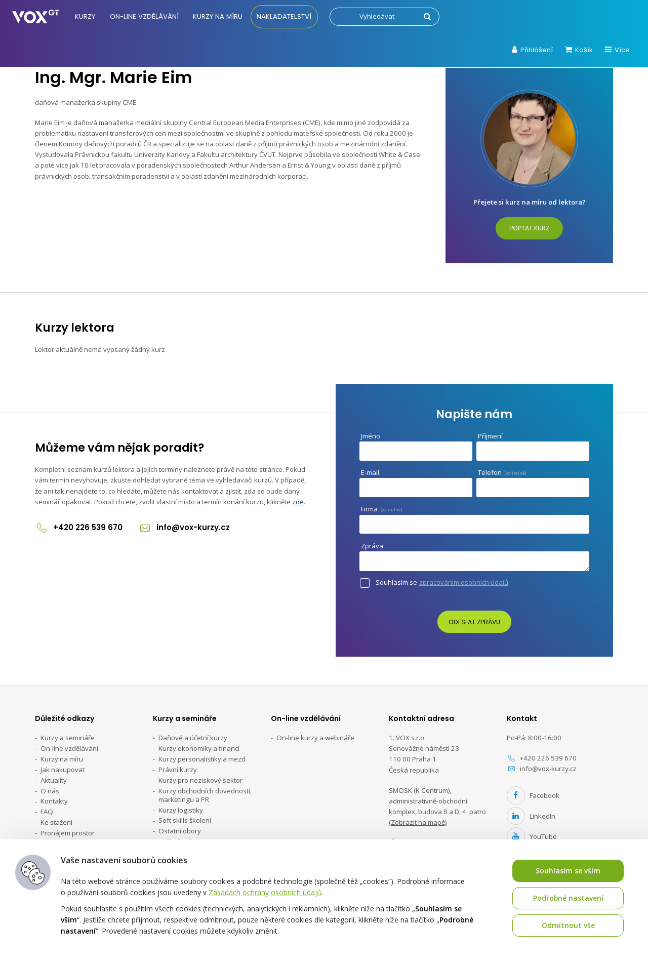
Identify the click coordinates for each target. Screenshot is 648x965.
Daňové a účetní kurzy (192, 737)
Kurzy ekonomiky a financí (198, 748)
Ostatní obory (179, 831)
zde (298, 501)
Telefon (502, 472)
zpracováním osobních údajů (463, 582)
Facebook (533, 795)
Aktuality (53, 780)
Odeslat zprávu (474, 622)
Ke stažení (56, 822)
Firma (381, 508)
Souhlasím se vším (568, 870)
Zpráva (374, 546)
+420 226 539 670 (79, 527)
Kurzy (85, 16)
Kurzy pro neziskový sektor (200, 780)
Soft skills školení (184, 820)
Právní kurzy (177, 769)
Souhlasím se (444, 582)
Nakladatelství (284, 16)
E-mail (372, 472)
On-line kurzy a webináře (315, 737)
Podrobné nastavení (568, 898)
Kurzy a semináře (67, 737)
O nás (49, 790)
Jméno (370, 435)
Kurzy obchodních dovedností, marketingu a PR (205, 795)
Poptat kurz (529, 228)
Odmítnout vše (568, 925)
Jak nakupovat (62, 769)
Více (617, 50)
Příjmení (490, 435)
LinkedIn (531, 816)
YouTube (532, 836)
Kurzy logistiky (180, 810)
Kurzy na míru (218, 16)
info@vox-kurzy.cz (185, 527)
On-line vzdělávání (144, 16)
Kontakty (54, 801)
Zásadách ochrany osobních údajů (265, 892)
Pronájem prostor (67, 832)
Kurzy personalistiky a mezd (202, 758)
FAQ (46, 812)
